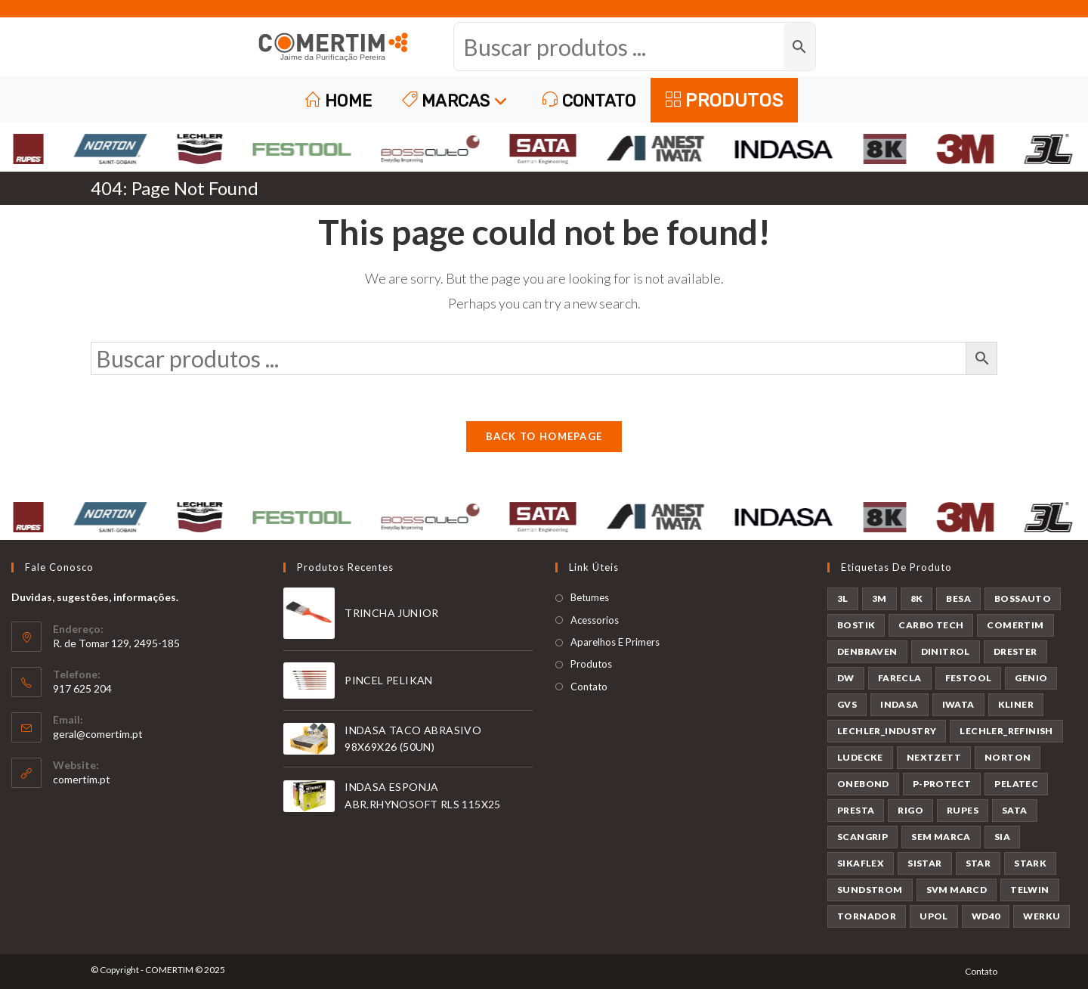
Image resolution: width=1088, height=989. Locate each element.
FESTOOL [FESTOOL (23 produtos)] (968, 678)
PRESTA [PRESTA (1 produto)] (855, 810)
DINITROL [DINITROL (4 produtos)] (945, 651)
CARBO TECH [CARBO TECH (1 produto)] (930, 625)
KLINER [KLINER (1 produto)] (1016, 704)
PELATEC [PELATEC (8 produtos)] (1016, 783)
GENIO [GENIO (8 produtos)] (1031, 678)
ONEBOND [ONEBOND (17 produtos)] (863, 783)
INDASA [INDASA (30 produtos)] (899, 704)
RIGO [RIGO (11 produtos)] (910, 810)
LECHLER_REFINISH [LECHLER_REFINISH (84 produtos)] (1006, 730)
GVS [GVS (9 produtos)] (847, 704)
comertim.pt (81, 779)
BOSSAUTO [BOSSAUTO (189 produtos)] (1022, 598)
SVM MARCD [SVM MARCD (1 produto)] (957, 889)
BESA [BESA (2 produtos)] (958, 598)
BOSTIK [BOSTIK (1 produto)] (856, 625)
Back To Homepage (544, 436)
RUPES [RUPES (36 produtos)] (962, 810)
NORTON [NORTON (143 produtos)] (1007, 757)
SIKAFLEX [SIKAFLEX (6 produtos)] (860, 863)
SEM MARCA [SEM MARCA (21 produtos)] (941, 836)
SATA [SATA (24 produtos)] (1015, 810)
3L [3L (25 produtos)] (842, 598)
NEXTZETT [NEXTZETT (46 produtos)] (934, 757)
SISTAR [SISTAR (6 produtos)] (924, 863)
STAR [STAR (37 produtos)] (978, 863)
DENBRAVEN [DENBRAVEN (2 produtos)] (867, 651)
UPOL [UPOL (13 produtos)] (934, 916)
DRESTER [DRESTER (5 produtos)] (1015, 651)
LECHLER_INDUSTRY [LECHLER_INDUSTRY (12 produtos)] (886, 730)
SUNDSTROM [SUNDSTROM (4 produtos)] (870, 889)
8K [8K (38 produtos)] (916, 598)
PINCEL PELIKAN (389, 680)
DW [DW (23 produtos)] (846, 678)
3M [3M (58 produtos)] (879, 598)
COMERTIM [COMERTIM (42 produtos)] (1015, 625)
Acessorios (594, 620)
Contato (588, 687)
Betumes (589, 597)
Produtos (591, 664)
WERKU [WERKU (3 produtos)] (1041, 916)
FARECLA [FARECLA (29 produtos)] (900, 678)
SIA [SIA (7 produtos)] (1002, 836)
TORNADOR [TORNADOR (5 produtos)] (866, 916)
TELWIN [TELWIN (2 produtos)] (1029, 889)
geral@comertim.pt (98, 733)
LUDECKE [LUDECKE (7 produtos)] (860, 757)
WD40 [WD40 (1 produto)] (986, 916)
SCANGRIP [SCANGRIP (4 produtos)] (862, 836)
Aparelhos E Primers (615, 642)
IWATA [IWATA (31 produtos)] (958, 704)
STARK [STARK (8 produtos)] (1030, 863)
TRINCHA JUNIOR (392, 612)
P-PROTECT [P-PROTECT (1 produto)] (942, 783)
